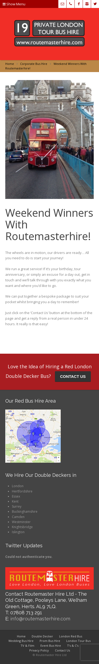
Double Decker (42, 636)
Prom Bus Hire (50, 641)
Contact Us (62, 650)
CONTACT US (73, 376)
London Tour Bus (78, 641)
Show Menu (14, 4)
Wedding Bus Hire (21, 641)
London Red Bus (70, 636)
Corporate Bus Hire (33, 64)
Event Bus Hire (50, 646)
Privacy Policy (39, 650)
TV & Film (27, 646)
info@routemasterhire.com (40, 618)
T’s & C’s (72, 646)
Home (9, 64)
